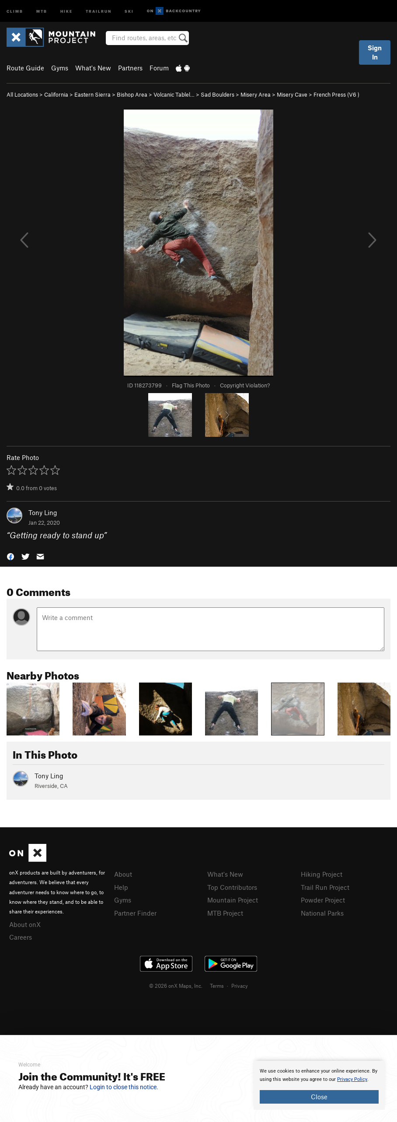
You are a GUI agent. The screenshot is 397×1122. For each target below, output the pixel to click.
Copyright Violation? (245, 385)
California (56, 94)
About (123, 874)
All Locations (22, 94)
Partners (130, 68)
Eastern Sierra (92, 94)
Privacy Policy (352, 1079)
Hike (66, 11)
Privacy (239, 986)
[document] (319, 1085)
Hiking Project (321, 874)
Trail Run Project (325, 887)
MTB (41, 11)
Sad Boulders (217, 94)
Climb (15, 11)
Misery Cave (292, 94)
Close (319, 1097)
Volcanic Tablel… (174, 94)
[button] (10, 556)
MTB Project (225, 913)
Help (121, 887)
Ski (129, 11)
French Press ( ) (336, 94)
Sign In (375, 52)
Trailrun (98, 11)
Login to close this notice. (124, 1087)
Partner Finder (135, 913)
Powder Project (323, 900)
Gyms (59, 68)
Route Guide (25, 68)
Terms (217, 986)
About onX (25, 924)
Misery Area (255, 94)
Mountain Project (232, 900)
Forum (159, 68)
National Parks (322, 913)
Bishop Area (132, 94)
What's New (93, 68)
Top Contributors (232, 887)
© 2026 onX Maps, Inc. (175, 986)
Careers (20, 937)
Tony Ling (42, 512)
